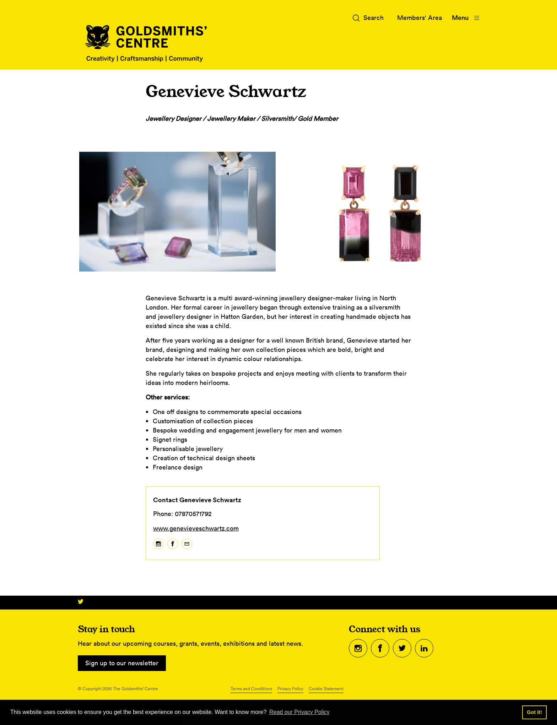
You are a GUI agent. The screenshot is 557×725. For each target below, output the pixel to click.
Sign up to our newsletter (121, 663)
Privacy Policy (290, 689)
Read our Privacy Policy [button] (299, 712)
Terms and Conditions (251, 689)
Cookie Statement (326, 689)
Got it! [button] (534, 712)
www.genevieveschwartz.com (196, 528)
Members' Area (419, 18)
